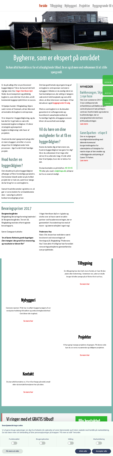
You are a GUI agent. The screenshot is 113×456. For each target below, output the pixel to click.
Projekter (84, 6)
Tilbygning (56, 6)
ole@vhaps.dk (60, 171)
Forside (43, 6)
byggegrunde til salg (61, 103)
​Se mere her (28, 321)
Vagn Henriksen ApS (24, 91)
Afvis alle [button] (83, 451)
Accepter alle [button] (101, 451)
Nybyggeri (71, 6)
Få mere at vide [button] (12, 451)
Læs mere (84, 124)
